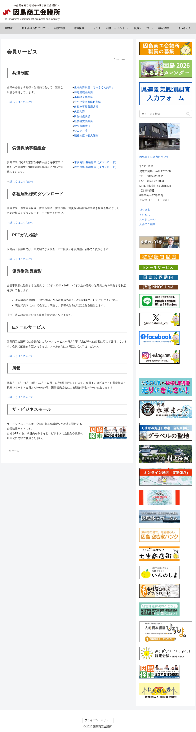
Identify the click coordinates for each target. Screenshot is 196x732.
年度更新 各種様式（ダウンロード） (96, 162)
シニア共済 (80, 130)
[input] (165, 114)
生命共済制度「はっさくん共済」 (94, 87)
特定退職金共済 (83, 92)
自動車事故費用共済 (86, 106)
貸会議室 (144, 209)
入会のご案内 (147, 224)
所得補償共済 (82, 116)
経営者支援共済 (83, 121)
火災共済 (79, 111)
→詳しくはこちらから (20, 101)
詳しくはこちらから (22, 181)
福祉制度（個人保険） (87, 135)
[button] (188, 114)
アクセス (144, 214)
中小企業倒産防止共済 (87, 101)
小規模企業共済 (83, 97)
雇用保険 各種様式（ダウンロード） (96, 167)
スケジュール (147, 219)
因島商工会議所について (154, 156)
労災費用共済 (82, 125)
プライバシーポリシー (98, 720)
